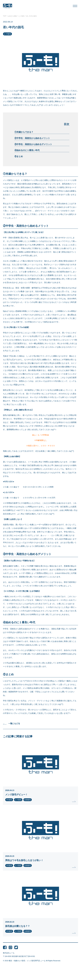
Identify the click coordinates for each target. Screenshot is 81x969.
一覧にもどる (11, 723)
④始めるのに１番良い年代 (27, 150)
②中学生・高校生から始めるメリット (32, 138)
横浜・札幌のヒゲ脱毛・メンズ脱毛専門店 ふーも (27, 961)
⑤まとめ (18, 156)
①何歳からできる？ (23, 132)
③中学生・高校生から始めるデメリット (33, 144)
